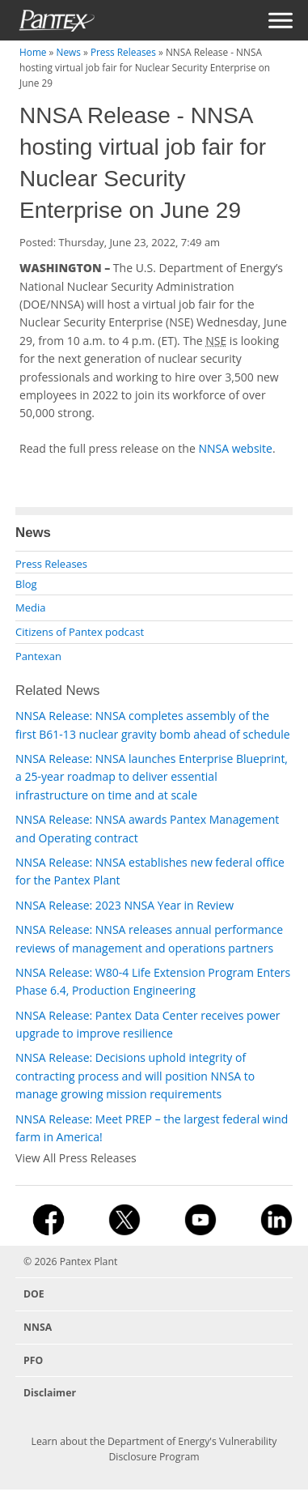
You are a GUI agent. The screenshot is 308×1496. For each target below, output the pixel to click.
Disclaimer (49, 1393)
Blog (26, 584)
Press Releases (123, 51)
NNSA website (235, 448)
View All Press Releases (76, 1158)
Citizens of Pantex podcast (79, 631)
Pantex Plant (89, 1261)
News (69, 51)
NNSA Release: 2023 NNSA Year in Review (124, 905)
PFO (33, 1360)
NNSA (37, 1327)
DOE (33, 1294)
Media (30, 607)
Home (32, 51)
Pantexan (38, 656)
